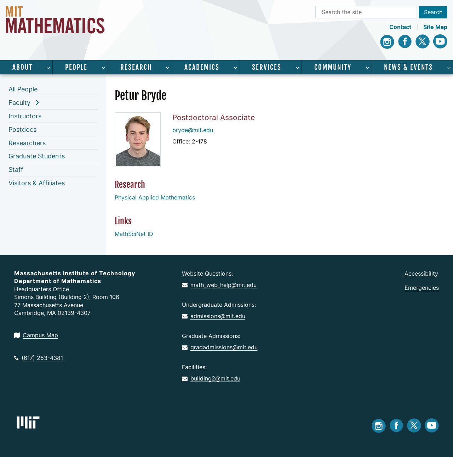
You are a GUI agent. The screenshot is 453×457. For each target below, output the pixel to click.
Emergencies (422, 287)
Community (332, 67)
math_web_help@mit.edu (219, 284)
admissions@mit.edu (213, 316)
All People (23, 89)
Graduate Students (36, 156)
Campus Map (36, 335)
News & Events (408, 67)
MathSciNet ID (134, 233)
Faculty (19, 102)
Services (266, 67)
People (76, 67)
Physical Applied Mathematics (155, 197)
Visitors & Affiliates (36, 183)
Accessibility (421, 273)
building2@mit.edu (211, 378)
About (22, 67)
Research (136, 67)
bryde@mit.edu (192, 130)
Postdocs (22, 129)
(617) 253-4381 (38, 357)
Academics (201, 67)
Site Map (435, 27)
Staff (15, 169)
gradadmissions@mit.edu (220, 347)
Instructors (24, 116)
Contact (400, 27)
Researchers (27, 143)
